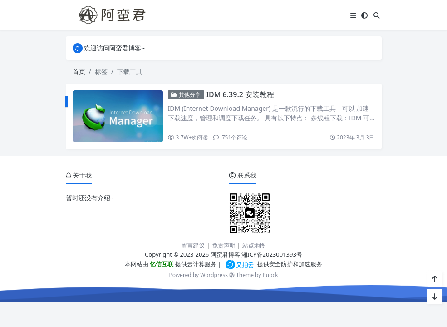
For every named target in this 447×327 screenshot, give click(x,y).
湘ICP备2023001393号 (271, 254)
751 (230, 137)
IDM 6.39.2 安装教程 (240, 94)
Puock (270, 275)
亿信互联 (160, 264)
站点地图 (254, 245)
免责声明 (224, 245)
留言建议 (193, 245)
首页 (79, 71)
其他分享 (186, 95)
